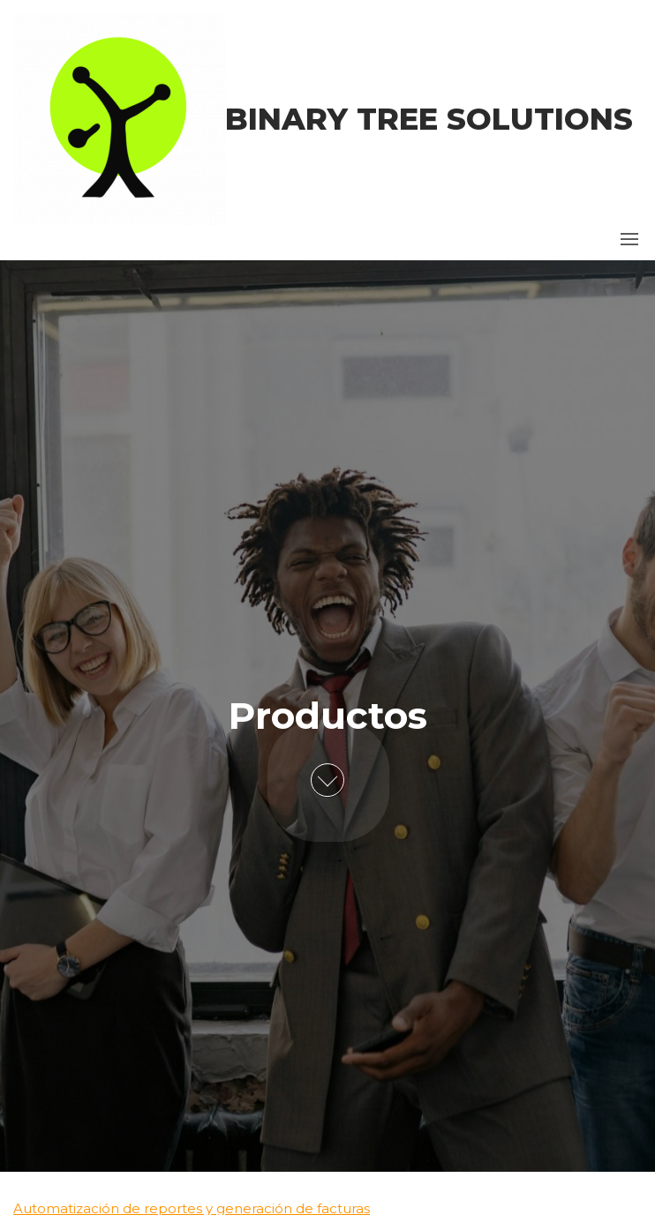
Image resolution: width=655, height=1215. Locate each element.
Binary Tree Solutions (429, 119)
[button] (629, 239)
